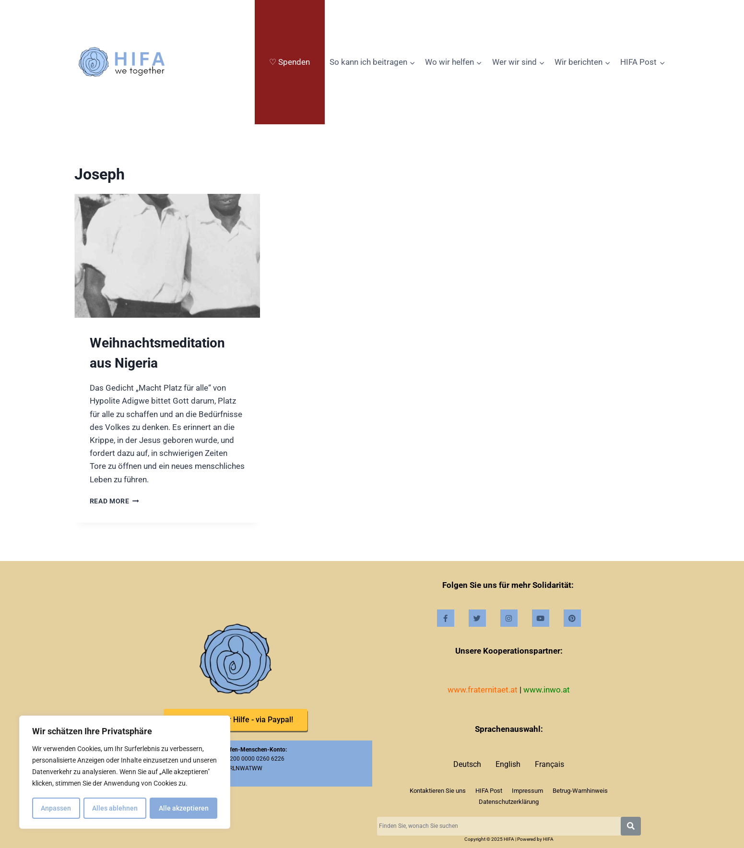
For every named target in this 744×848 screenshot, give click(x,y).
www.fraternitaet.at (483, 689)
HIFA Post (488, 790)
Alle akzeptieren (184, 808)
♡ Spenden (289, 62)
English (508, 764)
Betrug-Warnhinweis (580, 790)
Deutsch (467, 764)
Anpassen (56, 808)
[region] (124, 773)
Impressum (527, 790)
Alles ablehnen (115, 808)
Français (549, 764)
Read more (115, 501)
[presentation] (167, 256)
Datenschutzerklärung (509, 801)
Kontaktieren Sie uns (438, 790)
